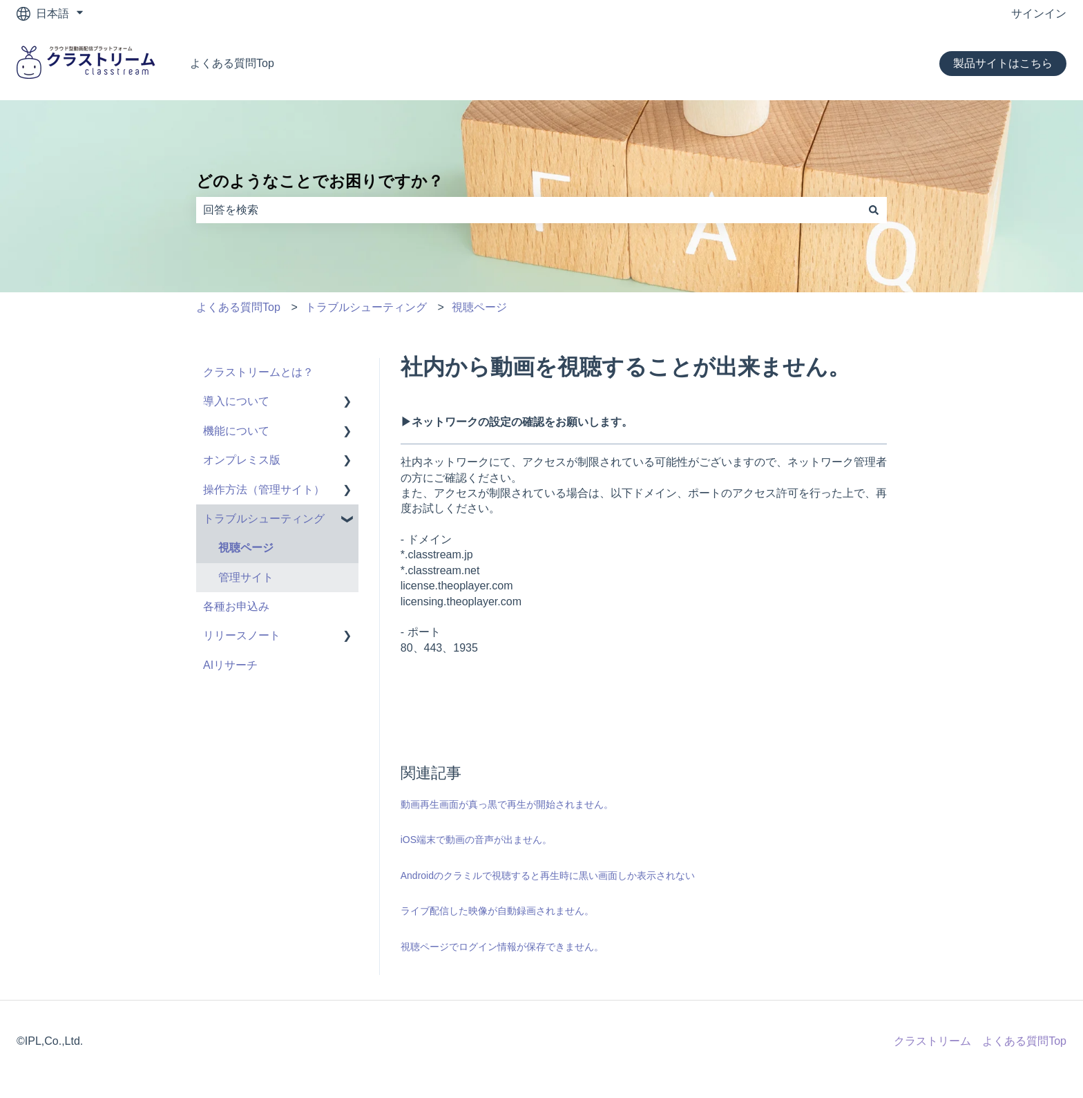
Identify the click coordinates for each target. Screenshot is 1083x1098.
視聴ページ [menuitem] (246, 547)
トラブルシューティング (366, 307)
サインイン (1038, 13)
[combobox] (528, 210)
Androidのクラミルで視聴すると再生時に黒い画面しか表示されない (548, 875)
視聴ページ (479, 307)
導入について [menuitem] (236, 401)
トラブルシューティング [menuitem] (264, 518)
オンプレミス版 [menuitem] (241, 460)
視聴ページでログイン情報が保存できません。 (502, 946)
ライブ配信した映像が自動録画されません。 (497, 910)
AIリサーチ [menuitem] (230, 665)
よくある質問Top (232, 63)
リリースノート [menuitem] (241, 635)
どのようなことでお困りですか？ (319, 181)
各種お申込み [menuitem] (236, 606)
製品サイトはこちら (1003, 63)
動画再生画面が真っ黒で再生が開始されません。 (507, 804)
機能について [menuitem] (236, 431)
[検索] (874, 210)
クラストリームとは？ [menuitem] (258, 372)
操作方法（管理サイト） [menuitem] (264, 489)
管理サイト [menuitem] (246, 577)
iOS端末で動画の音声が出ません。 (476, 839)
